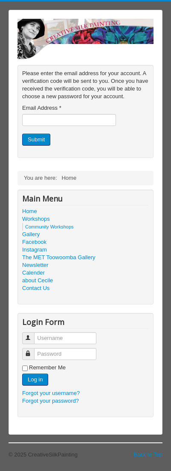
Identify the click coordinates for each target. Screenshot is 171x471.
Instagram (34, 249)
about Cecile (37, 280)
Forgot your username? (51, 393)
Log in (35, 379)
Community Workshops (49, 226)
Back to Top (147, 454)
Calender (33, 272)
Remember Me (47, 367)
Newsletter (35, 265)
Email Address (41, 108)
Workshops (36, 219)
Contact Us (35, 288)
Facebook (34, 242)
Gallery (31, 234)
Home (29, 211)
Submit (36, 139)
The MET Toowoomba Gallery (58, 257)
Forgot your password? (50, 401)
